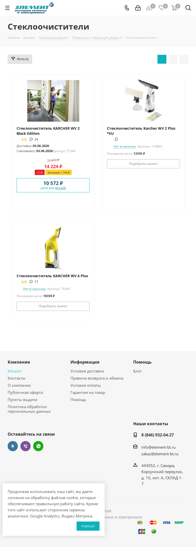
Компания (19, 362)
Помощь (78, 399)
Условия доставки (87, 370)
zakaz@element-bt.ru (159, 453)
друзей (60, 187)
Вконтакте (13, 446)
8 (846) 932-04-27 (157, 435)
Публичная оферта (25, 392)
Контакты (17, 378)
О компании (19, 385)
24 (33, 139)
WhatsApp (38, 446)
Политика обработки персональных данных (29, 409)
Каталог (15, 370)
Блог (137, 370)
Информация (84, 362)
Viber (25, 446)
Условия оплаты (85, 385)
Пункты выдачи (23, 399)
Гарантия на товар (87, 392)
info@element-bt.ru (158, 447)
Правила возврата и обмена (96, 378)
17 (33, 281)
